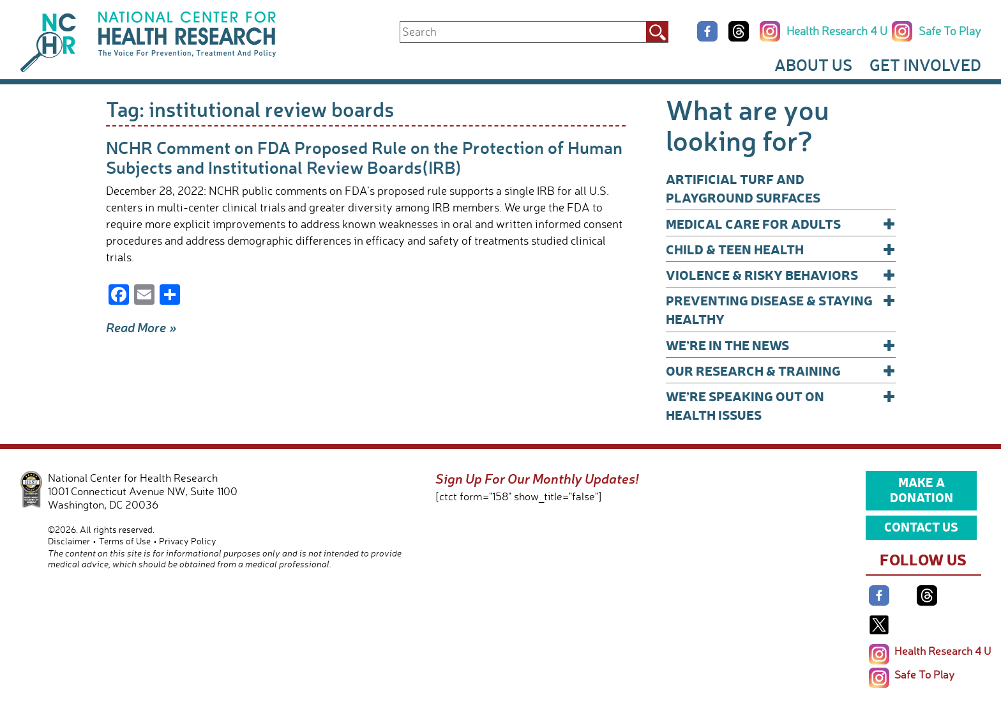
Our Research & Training (781, 370)
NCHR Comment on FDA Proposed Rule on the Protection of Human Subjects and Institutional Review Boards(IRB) (364, 157)
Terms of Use (125, 540)
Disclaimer (69, 540)
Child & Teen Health (781, 249)
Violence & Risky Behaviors (781, 274)
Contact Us (921, 526)
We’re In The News (781, 344)
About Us (813, 64)
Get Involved (925, 64)
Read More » (141, 327)
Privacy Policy (187, 540)
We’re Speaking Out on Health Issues (781, 405)
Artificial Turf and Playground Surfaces (743, 188)
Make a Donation (921, 489)
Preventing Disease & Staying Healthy (781, 309)
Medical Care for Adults (781, 223)
